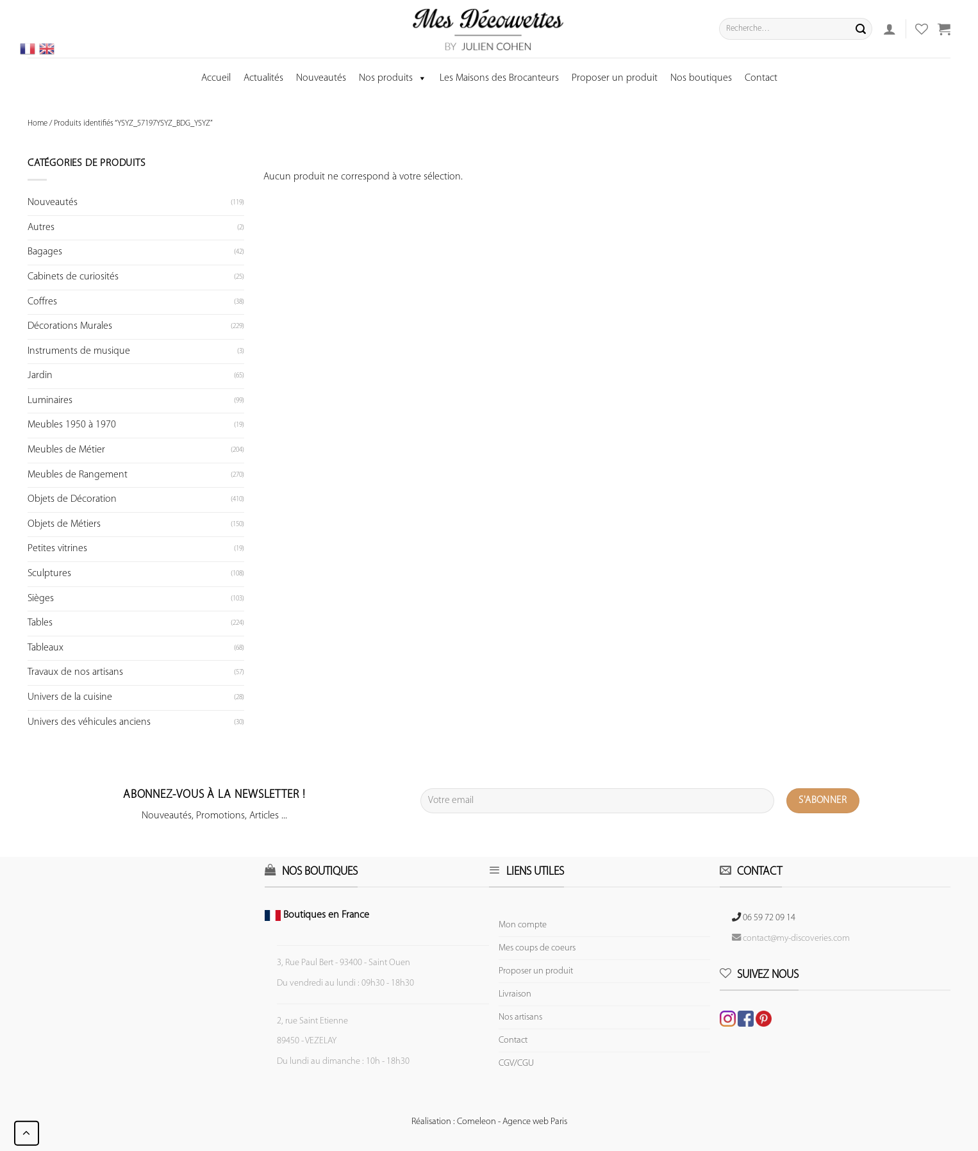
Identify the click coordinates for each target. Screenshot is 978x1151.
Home (37, 123)
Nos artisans (520, 1017)
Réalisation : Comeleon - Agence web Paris (489, 1122)
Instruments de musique (79, 351)
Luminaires (50, 400)
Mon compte (523, 925)
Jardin (40, 375)
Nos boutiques (701, 78)
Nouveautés (321, 78)
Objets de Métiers (64, 524)
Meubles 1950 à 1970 (72, 425)
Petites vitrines (57, 548)
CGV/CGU (516, 1063)
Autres (41, 227)
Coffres (42, 302)
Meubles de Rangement (78, 475)
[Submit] (861, 29)
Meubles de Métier (66, 450)
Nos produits (393, 78)
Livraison (515, 994)
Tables (40, 623)
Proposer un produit (615, 78)
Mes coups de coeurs (537, 948)
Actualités (263, 78)
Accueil (216, 78)
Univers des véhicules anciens (89, 722)
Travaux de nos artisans (75, 672)
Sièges (41, 598)
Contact (761, 78)
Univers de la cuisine (70, 697)
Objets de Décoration (72, 499)
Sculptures (49, 573)
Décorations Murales (70, 326)
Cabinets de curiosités (73, 277)
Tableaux (45, 648)
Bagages (45, 252)
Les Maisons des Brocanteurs (499, 78)
